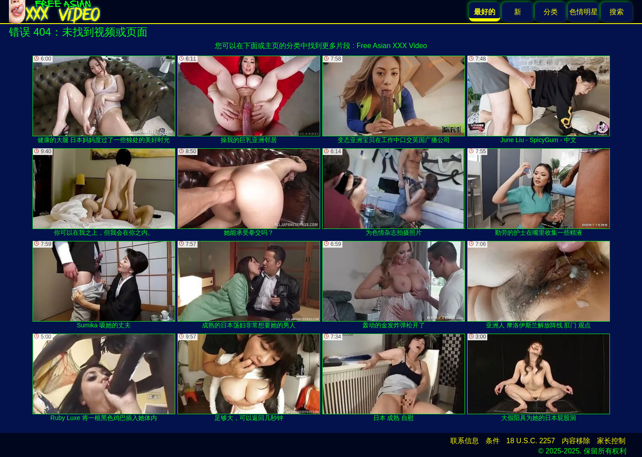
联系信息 (464, 441)
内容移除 (576, 441)
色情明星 (583, 12)
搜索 (616, 12)
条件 (493, 441)
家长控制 (611, 441)
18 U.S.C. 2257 (530, 441)
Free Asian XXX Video (392, 45)
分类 (550, 12)
